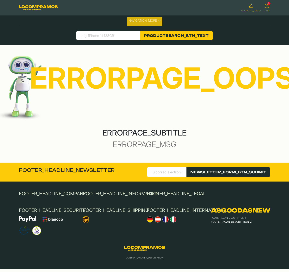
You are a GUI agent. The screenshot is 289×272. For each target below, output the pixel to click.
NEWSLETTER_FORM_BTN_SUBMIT (228, 172)
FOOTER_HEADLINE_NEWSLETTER (67, 170)
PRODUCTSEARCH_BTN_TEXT (176, 35)
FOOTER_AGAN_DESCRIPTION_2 (231, 221)
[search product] (108, 35)
